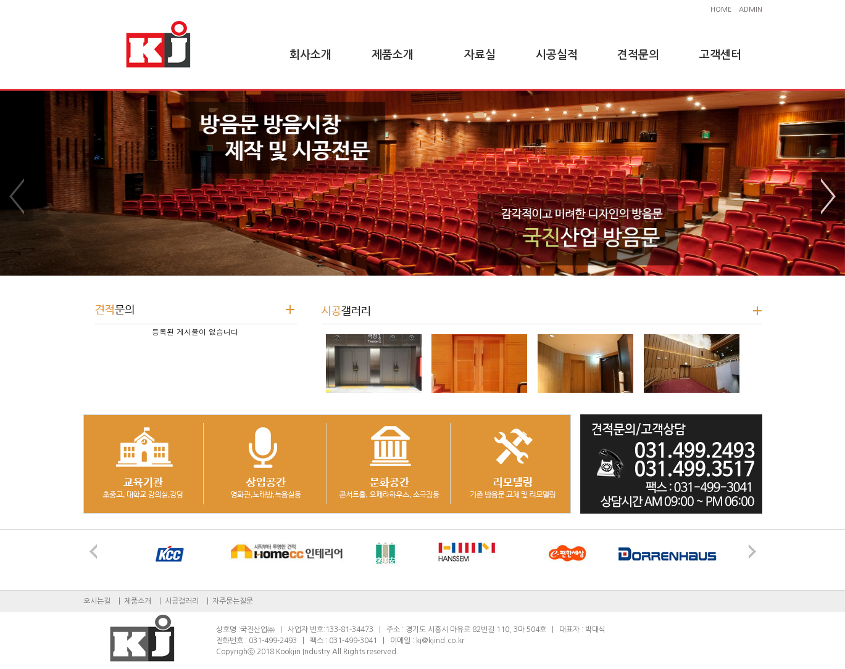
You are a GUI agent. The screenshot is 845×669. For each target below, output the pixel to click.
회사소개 (310, 54)
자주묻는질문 (232, 601)
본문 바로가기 (0, 0)
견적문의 (638, 54)
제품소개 (393, 54)
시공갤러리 (182, 601)
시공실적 (557, 54)
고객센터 (720, 54)
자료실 (480, 54)
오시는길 (96, 601)
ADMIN (750, 9)
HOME (720, 9)
